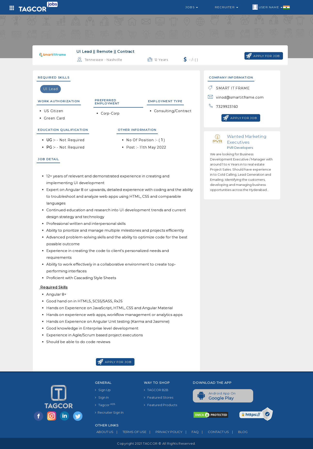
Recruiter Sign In (109, 412)
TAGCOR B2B (156, 390)
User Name (271, 7)
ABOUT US (104, 432)
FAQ (190, 432)
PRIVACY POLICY (164, 432)
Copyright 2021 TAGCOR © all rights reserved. (156, 443)
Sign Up (103, 390)
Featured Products (160, 405)
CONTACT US (214, 432)
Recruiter (226, 7)
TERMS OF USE (129, 432)
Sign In (102, 397)
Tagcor (105, 405)
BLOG (238, 432)
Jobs (191, 7)
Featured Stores (158, 397)
